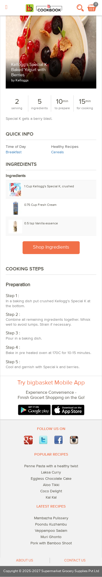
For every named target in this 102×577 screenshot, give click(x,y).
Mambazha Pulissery (51, 518)
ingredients (39, 108)
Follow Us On (51, 429)
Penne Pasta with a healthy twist (51, 466)
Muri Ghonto (51, 537)
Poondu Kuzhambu (51, 524)
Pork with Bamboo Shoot (51, 543)
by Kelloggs (20, 80)
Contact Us (75, 560)
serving (16, 108)
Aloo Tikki (51, 485)
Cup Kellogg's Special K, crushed (49, 186)
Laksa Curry (51, 472)
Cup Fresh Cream (40, 205)
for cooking (85, 108)
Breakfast (13, 152)
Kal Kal (51, 497)
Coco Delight (51, 491)
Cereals (57, 152)
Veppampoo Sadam (51, 531)
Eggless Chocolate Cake (51, 479)
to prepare (62, 108)
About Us (24, 560)
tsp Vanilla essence (41, 223)
